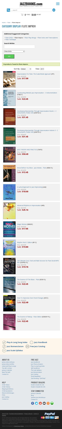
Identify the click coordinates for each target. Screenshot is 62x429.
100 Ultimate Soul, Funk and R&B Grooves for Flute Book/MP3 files (38, 261)
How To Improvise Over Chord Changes (30, 298)
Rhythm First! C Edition (24, 242)
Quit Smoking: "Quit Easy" (38, 378)
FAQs (3, 395)
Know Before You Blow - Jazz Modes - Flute (31, 168)
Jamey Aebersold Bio (8, 364)
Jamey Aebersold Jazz (8, 362)
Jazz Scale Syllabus (15, 350)
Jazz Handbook (40, 342)
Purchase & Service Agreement (16, 413)
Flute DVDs (9, 38)
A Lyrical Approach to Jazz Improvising (29, 187)
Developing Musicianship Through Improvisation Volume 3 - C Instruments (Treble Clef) (37, 131)
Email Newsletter (36, 376)
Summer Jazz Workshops (38, 397)
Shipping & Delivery (7, 389)
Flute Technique (10, 39)
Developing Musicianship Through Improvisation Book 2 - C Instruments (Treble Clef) (36, 112)
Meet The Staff (6, 372)
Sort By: (17, 69)
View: (37, 69)
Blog (32, 395)
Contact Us (5, 374)
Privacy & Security (28, 413)
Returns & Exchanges (8, 393)
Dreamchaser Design (19, 426)
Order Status (5, 385)
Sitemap (4, 415)
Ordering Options (7, 391)
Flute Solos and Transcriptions (47, 38)
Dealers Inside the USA (37, 385)
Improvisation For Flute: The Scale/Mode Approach (34, 74)
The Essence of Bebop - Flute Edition (29, 317)
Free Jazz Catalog (37, 346)
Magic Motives (22, 224)
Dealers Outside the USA (38, 387)
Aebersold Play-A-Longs (9, 366)
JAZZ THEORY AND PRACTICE (27, 150)
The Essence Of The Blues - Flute (28, 279)
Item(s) (28, 14)
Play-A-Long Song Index (17, 342)
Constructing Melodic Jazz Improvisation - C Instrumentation (37, 93)
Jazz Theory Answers (37, 364)
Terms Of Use (5, 413)
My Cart (39, 14)
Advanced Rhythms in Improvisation (29, 205)
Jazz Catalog (34, 374)
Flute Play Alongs (30, 38)
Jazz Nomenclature (15, 346)
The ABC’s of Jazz (7, 368)
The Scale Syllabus (36, 370)
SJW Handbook (35, 368)
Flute (8, 22)
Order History (6, 387)
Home (4, 22)
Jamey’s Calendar (7, 370)
